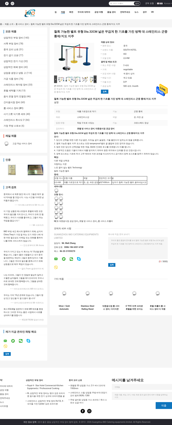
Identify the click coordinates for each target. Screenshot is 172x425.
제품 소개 (9, 24)
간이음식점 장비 (12, 102)
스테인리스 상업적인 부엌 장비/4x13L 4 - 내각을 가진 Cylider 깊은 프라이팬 (45, 402)
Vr (152, 12)
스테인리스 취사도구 (14, 120)
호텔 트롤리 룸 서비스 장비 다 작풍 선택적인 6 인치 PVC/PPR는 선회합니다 (157, 307)
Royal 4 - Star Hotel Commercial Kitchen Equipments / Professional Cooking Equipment (45, 387)
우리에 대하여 (84, 12)
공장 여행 (98, 12)
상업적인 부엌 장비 (13, 37)
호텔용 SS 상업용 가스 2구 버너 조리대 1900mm (87, 386)
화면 (71, 12)
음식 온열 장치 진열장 (15, 96)
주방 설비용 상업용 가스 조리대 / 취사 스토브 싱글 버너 (88, 401)
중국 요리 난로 (11, 49)
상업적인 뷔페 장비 (13, 67)
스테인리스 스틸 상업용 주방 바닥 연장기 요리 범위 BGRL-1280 (88, 394)
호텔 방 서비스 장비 (88, 221)
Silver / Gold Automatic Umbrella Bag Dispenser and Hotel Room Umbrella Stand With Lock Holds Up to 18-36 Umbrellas (64, 307)
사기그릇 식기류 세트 (14, 114)
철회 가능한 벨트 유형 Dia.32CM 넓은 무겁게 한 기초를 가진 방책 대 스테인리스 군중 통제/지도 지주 (75, 89)
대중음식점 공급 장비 (68, 221)
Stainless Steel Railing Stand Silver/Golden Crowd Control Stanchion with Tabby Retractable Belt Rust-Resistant (87, 307)
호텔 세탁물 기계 (12, 90)
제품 (63, 12)
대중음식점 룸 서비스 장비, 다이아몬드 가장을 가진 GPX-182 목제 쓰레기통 (110, 307)
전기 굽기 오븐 (11, 55)
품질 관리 (111, 12)
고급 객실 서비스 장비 (22, 143)
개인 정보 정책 (29, 422)
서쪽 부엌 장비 (11, 43)
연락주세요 (125, 12)
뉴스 (136, 12)
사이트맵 (4, 406)
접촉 (104, 91)
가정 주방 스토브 (12, 125)
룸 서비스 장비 (22, 24)
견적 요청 (149, 3)
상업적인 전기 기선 (13, 61)
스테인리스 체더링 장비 (16, 84)
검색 (137, 3)
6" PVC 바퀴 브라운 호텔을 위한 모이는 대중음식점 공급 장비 (134, 307)
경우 (145, 12)
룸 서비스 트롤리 (105, 221)
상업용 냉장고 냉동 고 (15, 73)
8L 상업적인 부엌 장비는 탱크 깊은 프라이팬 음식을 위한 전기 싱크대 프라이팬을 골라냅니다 (46, 395)
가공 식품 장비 (11, 78)
